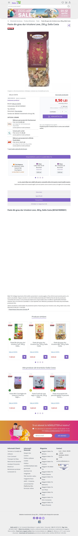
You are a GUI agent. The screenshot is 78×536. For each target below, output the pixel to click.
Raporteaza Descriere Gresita (19, 309)
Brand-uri (11, 467)
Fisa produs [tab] (39, 200)
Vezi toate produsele (61, 95)
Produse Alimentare (29, 21)
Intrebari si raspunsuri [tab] (39, 204)
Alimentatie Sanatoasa (16, 21)
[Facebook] (34, 518)
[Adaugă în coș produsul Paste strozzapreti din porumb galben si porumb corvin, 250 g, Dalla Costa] (66, 408)
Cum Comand (12, 456)
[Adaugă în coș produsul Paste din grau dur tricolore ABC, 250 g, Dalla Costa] (66, 357)
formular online (29, 488)
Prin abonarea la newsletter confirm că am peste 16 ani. (52, 429)
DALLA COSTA (16, 104)
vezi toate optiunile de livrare (17, 149)
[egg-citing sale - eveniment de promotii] (39, 13)
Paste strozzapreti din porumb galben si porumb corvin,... (60, 395)
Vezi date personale (56, 431)
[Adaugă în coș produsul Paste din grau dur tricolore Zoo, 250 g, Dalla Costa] (45, 357)
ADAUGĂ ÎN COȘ (55, 116)
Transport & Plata (13, 459)
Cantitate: (53, 112)
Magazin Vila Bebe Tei (46, 468)
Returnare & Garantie (14, 461)
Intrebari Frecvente (14, 464)
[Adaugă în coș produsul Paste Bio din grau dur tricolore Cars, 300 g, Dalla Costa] (24, 357)
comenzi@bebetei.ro (62, 461)
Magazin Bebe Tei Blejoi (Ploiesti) (46, 504)
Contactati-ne (12, 472)
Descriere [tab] (39, 192)
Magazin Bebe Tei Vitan (46, 493)
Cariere (26, 455)
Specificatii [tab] (39, 196)
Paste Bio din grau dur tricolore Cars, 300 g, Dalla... (17, 344)
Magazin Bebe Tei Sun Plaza (46, 488)
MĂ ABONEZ (62, 436)
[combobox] (39, 6)
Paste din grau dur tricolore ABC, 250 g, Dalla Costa (60, 344)
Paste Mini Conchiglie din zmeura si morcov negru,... (17, 395)
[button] (35, 178)
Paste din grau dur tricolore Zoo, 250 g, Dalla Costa (39, 344)
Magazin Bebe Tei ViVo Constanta (46, 498)
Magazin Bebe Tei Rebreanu (46, 483)
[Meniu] (9, 2)
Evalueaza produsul (13, 100)
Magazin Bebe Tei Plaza (46, 478)
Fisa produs (18, 111)
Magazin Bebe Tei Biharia (46, 452)
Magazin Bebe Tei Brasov (46, 457)
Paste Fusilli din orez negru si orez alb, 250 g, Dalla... (39, 395)
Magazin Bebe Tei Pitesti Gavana (46, 473)
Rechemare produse (14, 469)
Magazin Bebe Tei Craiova (46, 463)
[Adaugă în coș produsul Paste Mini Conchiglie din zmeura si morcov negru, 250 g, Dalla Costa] (24, 408)
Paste (37, 21)
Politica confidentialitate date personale (30, 465)
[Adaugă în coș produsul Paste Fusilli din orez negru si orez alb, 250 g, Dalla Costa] (45, 408)
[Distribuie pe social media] (69, 25)
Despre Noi (27, 453)
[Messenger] (37, 518)
